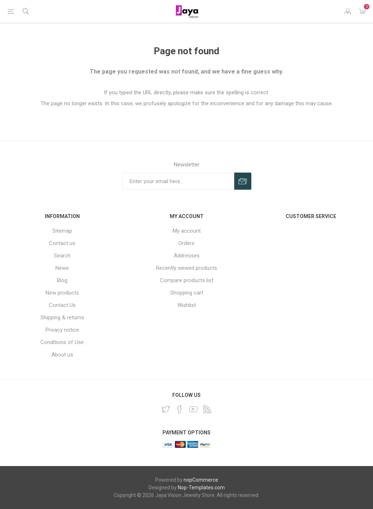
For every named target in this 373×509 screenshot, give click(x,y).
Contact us (62, 243)
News (62, 268)
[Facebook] (179, 409)
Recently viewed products (186, 268)
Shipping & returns (62, 317)
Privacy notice (62, 330)
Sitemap (62, 231)
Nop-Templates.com (201, 487)
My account (187, 231)
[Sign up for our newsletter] (178, 181)
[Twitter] (166, 409)
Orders (186, 243)
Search (62, 255)
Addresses (187, 255)
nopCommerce (201, 480)
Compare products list (186, 280)
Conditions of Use (62, 342)
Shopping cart (186, 292)
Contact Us (62, 305)
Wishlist (186, 305)
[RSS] (207, 409)
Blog (62, 280)
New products (62, 292)
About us (62, 354)
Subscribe (242, 181)
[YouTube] (193, 409)
